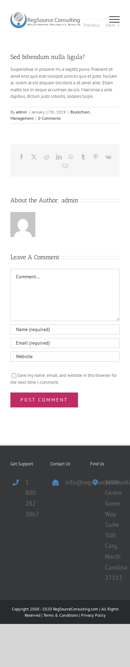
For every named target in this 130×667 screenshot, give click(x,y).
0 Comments (49, 118)
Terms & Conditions (60, 615)
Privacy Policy (93, 615)
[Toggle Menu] (115, 19)
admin (21, 112)
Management (22, 118)
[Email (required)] (65, 343)
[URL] (65, 357)
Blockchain (80, 112)
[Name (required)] (65, 329)
